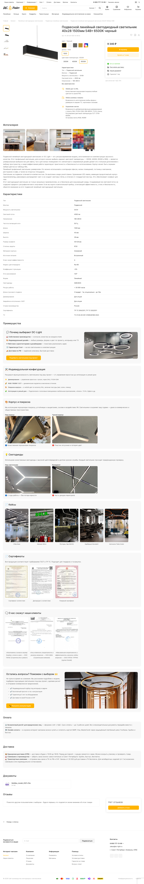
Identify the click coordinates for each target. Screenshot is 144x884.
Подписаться (87, 841)
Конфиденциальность (125, 878)
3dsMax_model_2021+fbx (21, 783)
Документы (30, 864)
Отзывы (28, 861)
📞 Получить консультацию (20, 706)
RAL (86, 45)
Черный (64, 45)
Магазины (52, 858)
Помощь (75, 851)
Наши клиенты (8, 858)
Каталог (6, 855)
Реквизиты (53, 855)
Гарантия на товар (78, 861)
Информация (54, 851)
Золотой (80, 45)
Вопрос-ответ (77, 864)
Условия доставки (78, 858)
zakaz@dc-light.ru (116, 846)
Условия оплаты (77, 855)
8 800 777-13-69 (99, 2)
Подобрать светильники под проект (23, 358)
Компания (30, 851)
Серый (75, 45)
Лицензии (29, 858)
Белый (69, 45)
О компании (30, 855)
